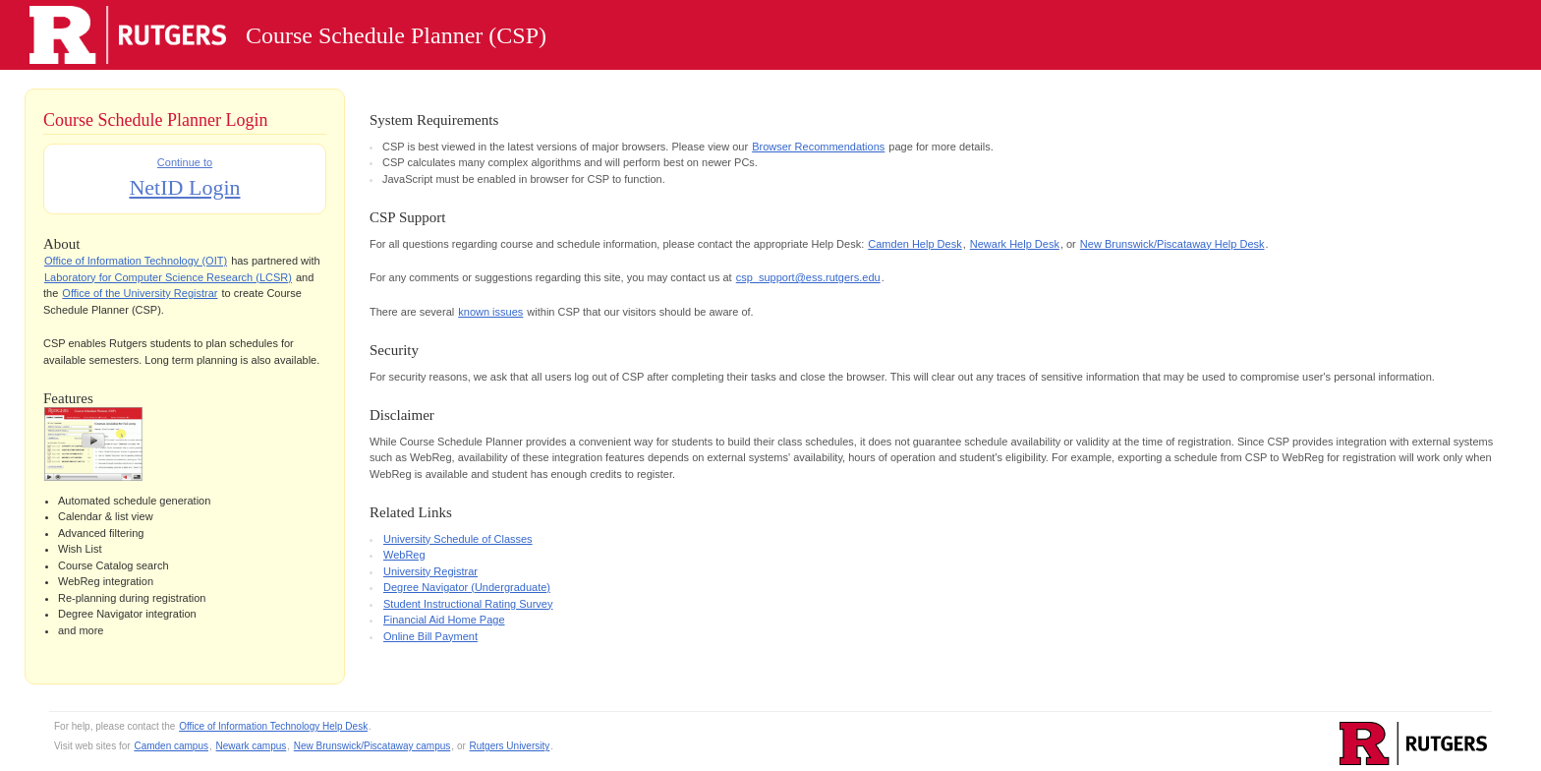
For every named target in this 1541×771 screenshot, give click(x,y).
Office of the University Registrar (139, 293)
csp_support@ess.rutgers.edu (808, 277)
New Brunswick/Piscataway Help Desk (1172, 244)
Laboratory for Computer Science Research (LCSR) (168, 277)
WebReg (404, 555)
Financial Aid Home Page (444, 619)
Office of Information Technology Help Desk (273, 726)
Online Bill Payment (430, 636)
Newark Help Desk (1014, 244)
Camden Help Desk (914, 244)
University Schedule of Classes (458, 539)
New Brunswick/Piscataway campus (372, 746)
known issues (490, 312)
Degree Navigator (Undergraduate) (466, 587)
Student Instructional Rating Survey (467, 604)
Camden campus (171, 746)
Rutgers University (510, 746)
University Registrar (430, 571)
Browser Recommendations (818, 146)
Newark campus (251, 746)
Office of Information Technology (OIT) (135, 261)
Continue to (184, 180)
